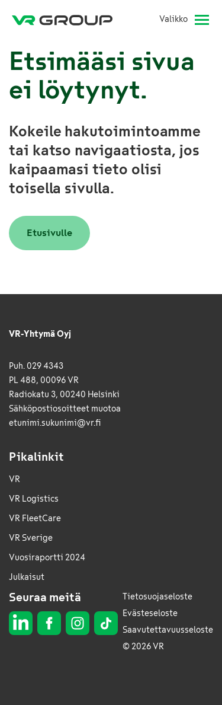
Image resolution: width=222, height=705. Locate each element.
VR (14, 479)
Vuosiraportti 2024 (47, 558)
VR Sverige (31, 538)
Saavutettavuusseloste (168, 630)
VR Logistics (34, 499)
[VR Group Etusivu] (67, 19)
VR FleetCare (35, 518)
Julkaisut (26, 577)
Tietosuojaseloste (157, 597)
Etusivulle (49, 232)
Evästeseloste (150, 613)
